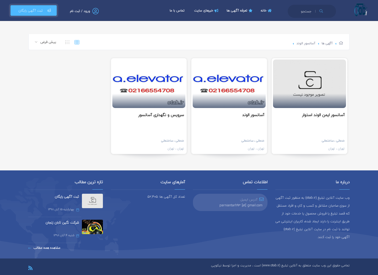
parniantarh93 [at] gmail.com (240, 205)
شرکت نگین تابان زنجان (62, 222)
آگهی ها (327, 43)
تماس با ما (177, 10)
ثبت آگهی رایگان (33, 10)
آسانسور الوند (305, 43)
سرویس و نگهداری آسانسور (161, 114)
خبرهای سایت (207, 10)
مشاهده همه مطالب (44, 248)
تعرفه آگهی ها (240, 10)
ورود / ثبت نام (80, 11)
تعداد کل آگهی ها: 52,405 (166, 196)
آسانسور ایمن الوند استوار (323, 114)
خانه (267, 10)
